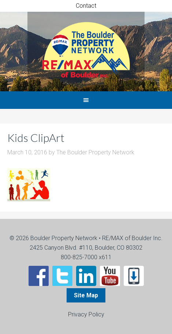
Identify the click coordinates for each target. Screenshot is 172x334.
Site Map (86, 295)
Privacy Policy (86, 314)
